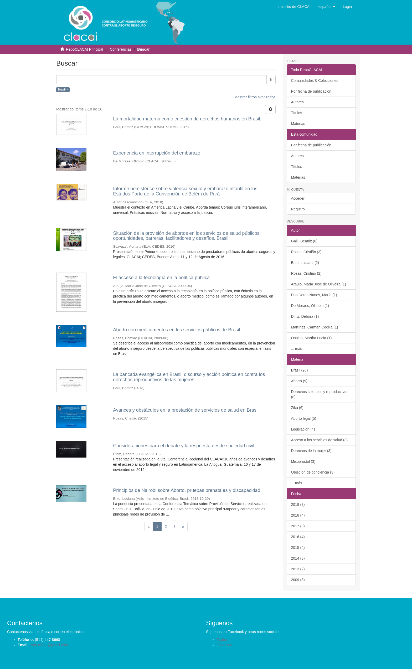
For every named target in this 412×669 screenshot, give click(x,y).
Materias (298, 123)
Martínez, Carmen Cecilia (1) (314, 327)
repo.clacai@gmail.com (49, 645)
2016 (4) (298, 537)
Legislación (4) (303, 429)
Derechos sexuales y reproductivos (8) (319, 394)
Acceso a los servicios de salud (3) (319, 440)
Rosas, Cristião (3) (306, 252)
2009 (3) (298, 580)
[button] (327, 6)
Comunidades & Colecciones (314, 80)
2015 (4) (298, 547)
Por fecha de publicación (311, 91)
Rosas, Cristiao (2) (306, 273)
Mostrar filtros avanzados (254, 97)
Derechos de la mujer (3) (311, 451)
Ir (271, 79)
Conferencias (121, 49)
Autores (297, 102)
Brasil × (63, 89)
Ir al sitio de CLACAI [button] (294, 6)
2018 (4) (298, 515)
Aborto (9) (299, 381)
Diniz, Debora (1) (305, 316)
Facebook (225, 645)
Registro (298, 209)
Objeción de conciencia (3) (313, 472)
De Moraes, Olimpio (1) (310, 306)
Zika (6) (297, 408)
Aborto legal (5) (303, 418)
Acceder (298, 198)
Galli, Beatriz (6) (304, 241)
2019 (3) (298, 504)
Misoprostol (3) (303, 461)
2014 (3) (298, 558)
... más (296, 349)
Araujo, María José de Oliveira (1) (318, 284)
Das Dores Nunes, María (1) (314, 295)
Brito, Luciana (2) (305, 263)
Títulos (296, 113)
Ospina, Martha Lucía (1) (311, 338)
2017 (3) (298, 526)
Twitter (222, 640)
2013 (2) (298, 569)
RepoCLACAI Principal (84, 49)
